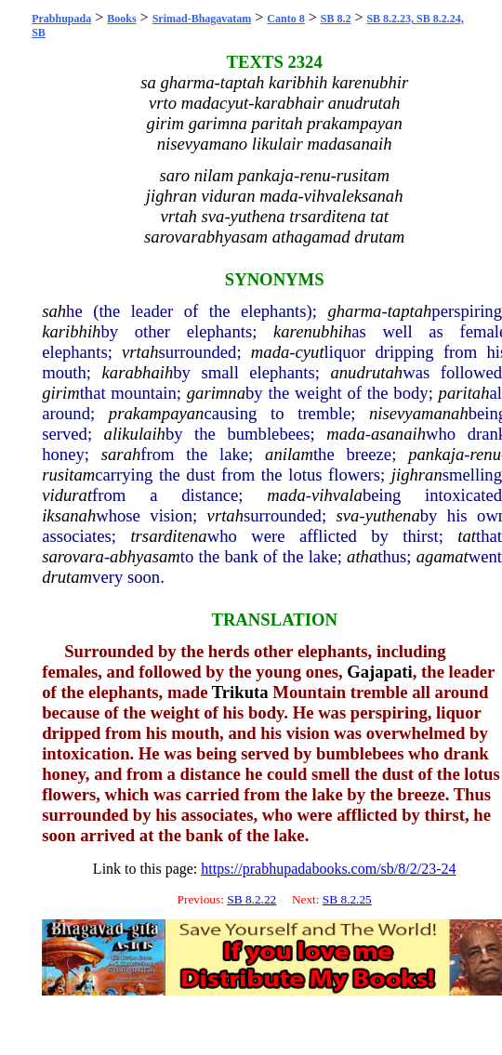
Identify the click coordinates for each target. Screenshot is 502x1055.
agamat (442, 556)
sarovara (73, 556)
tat (466, 536)
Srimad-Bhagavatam (202, 18)
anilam (289, 454)
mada (270, 352)
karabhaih (138, 372)
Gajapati (379, 671)
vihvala (337, 495)
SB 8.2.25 (347, 899)
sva (348, 515)
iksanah (69, 515)
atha (362, 556)
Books (121, 18)
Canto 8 (285, 18)
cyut (310, 352)
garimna (216, 392)
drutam (67, 577)
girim (60, 392)
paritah (464, 392)
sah (54, 311)
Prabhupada (61, 18)
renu (485, 454)
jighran (417, 474)
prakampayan (157, 413)
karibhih (71, 331)
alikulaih (134, 433)
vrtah (140, 352)
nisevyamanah (419, 413)
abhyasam (145, 556)
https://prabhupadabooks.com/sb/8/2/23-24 (328, 869)
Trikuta (240, 692)
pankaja (436, 454)
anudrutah (366, 372)
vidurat (67, 495)
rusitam (68, 474)
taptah (410, 311)
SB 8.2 (336, 18)
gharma (354, 311)
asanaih (398, 433)
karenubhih (312, 331)
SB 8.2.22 (251, 899)
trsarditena (168, 536)
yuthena (392, 515)
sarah (121, 454)
